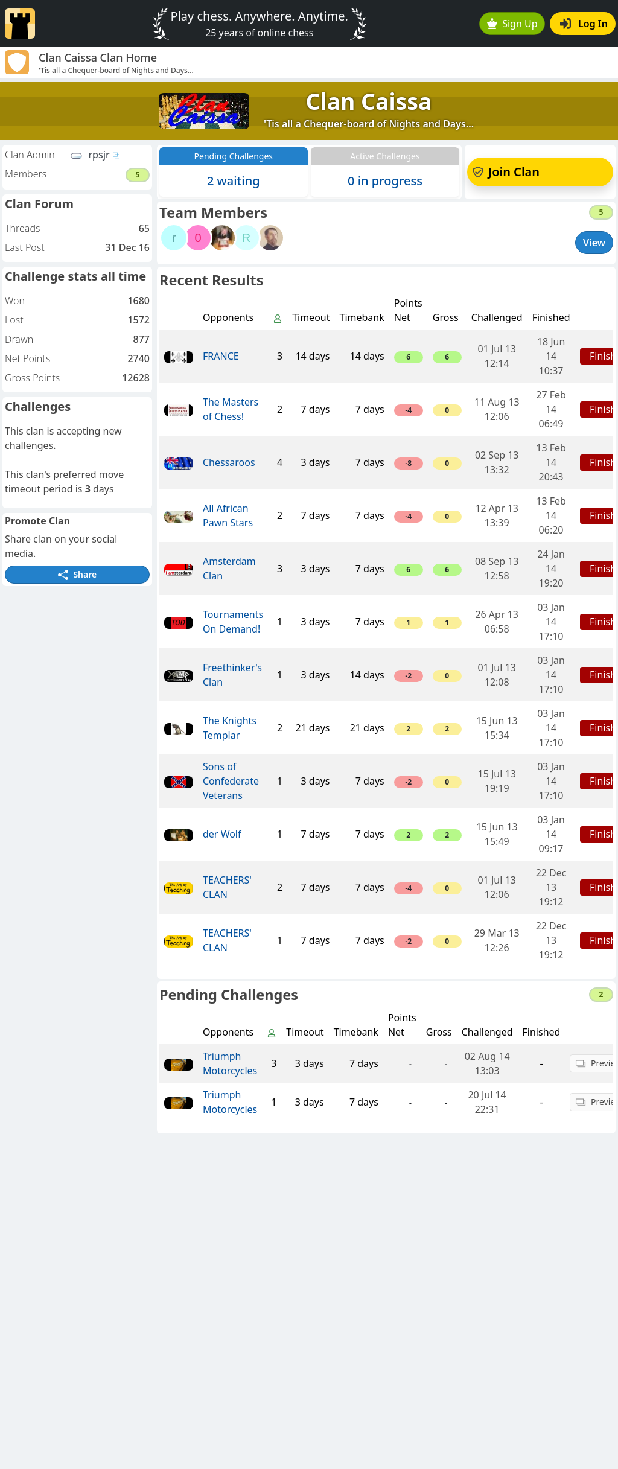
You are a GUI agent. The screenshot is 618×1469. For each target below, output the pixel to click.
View (594, 242)
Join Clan (506, 172)
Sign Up (512, 23)
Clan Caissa (369, 101)
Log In (584, 23)
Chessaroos (229, 462)
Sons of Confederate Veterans (231, 781)
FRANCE (221, 356)
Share (77, 574)
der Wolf (222, 834)
